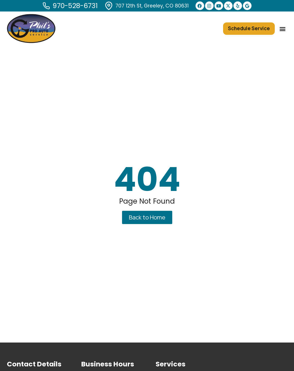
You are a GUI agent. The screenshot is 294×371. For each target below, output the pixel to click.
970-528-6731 (75, 5)
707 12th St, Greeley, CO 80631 (152, 5)
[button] (282, 28)
